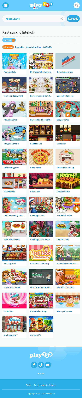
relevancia (8, 47)
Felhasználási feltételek (45, 385)
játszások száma (33, 47)
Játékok (7, 40)
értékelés (47, 47)
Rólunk (41, 373)
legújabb (19, 47)
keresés (73, 18)
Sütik (28, 385)
